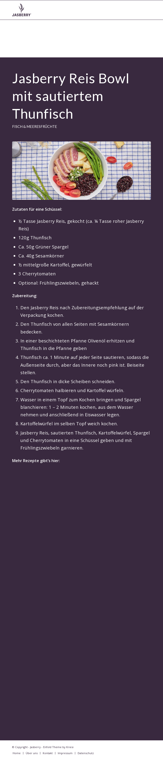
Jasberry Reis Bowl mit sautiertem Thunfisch (71, 96)
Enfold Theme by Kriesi (58, 747)
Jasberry (35, 747)
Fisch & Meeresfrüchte (34, 126)
